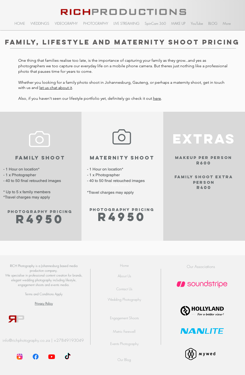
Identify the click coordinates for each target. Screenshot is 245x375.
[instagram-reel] (20, 356)
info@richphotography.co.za (26, 340)
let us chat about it (55, 87)
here (157, 98)
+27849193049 (69, 340)
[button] (40, 24)
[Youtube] (52, 356)
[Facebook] (36, 356)
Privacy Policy (44, 303)
